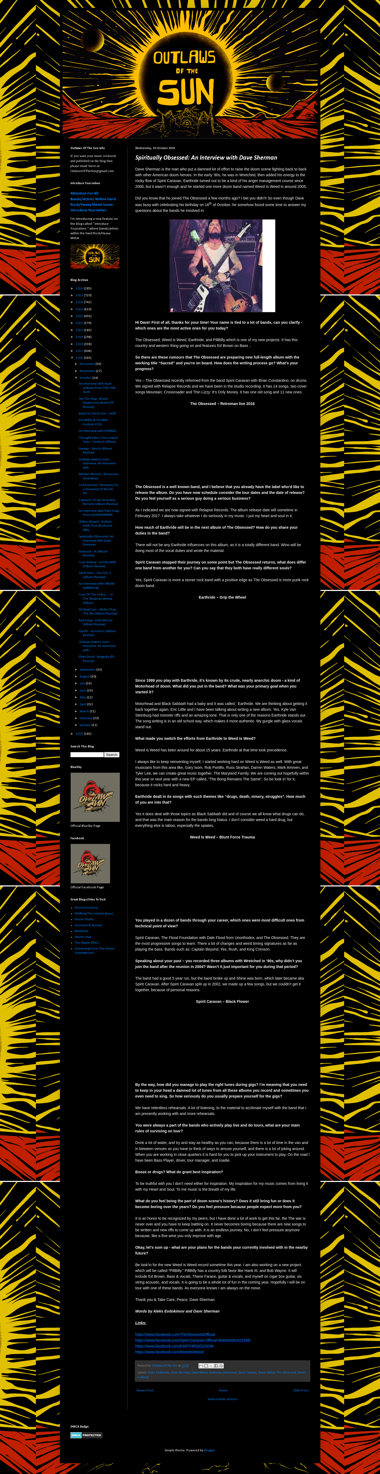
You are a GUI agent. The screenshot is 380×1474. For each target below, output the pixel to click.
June (83, 690)
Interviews (230, 1372)
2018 (80, 344)
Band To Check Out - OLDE (97, 413)
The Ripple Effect (87, 942)
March (85, 711)
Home (223, 1390)
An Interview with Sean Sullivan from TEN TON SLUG (97, 388)
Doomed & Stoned (88, 925)
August (85, 676)
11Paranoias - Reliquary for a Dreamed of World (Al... (98, 489)
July (83, 683)
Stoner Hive (83, 937)
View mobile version (222, 1399)
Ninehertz (81, 931)
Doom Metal (199, 1372)
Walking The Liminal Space (94, 913)
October (86, 378)
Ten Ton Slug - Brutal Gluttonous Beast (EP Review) (96, 403)
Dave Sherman (180, 1372)
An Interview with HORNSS (97, 431)
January (86, 725)
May (83, 697)
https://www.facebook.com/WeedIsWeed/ (169, 1352)
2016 (80, 358)
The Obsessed (286, 1372)
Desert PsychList (86, 907)
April (83, 704)
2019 (80, 337)
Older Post (300, 1390)
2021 (80, 323)
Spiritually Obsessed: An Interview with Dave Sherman (96, 540)
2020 (80, 330)
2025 (80, 295)
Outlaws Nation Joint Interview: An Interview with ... (97, 463)
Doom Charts (84, 919)
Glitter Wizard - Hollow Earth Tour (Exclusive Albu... (95, 526)
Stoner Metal (266, 1372)
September (88, 669)
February (86, 718)
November (88, 371)
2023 (80, 309)
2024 (80, 302)
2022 (80, 316)
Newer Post (145, 1390)
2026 (80, 288)
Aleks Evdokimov (158, 1372)
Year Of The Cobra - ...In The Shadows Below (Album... (96, 598)
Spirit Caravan (247, 1372)
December (88, 364)
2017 (80, 351)
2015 (80, 734)
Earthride (215, 1372)
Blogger (209, 1450)
